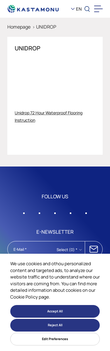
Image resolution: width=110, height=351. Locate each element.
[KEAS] (33, 9)
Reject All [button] (55, 325)
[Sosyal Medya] (24, 211)
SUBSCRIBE (94, 249)
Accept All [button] (55, 311)
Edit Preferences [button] (55, 339)
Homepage (19, 27)
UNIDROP (46, 27)
